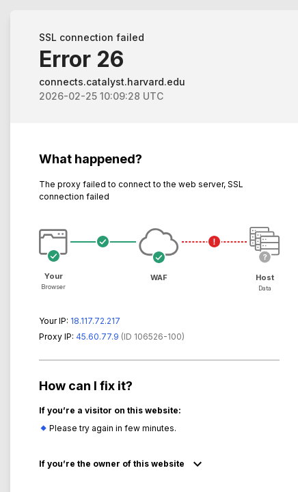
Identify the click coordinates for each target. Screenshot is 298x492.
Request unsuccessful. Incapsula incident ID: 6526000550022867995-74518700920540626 (149, 246)
